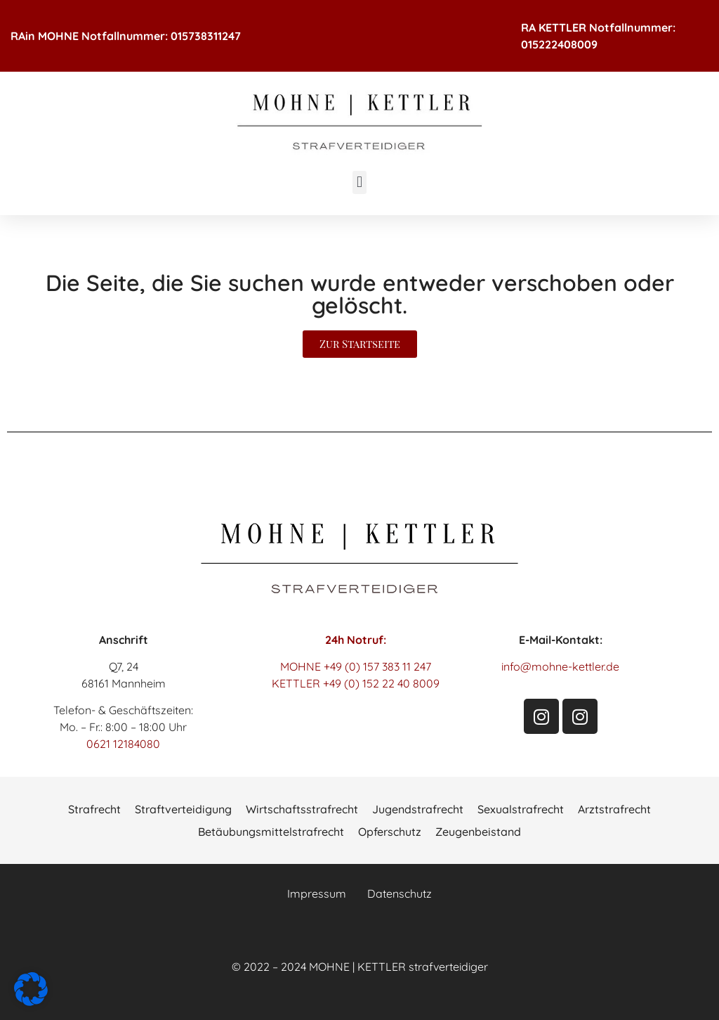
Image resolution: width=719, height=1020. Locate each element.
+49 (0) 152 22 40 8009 (381, 683)
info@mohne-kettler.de (560, 666)
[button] (359, 182)
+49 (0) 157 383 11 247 (377, 666)
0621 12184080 (123, 744)
